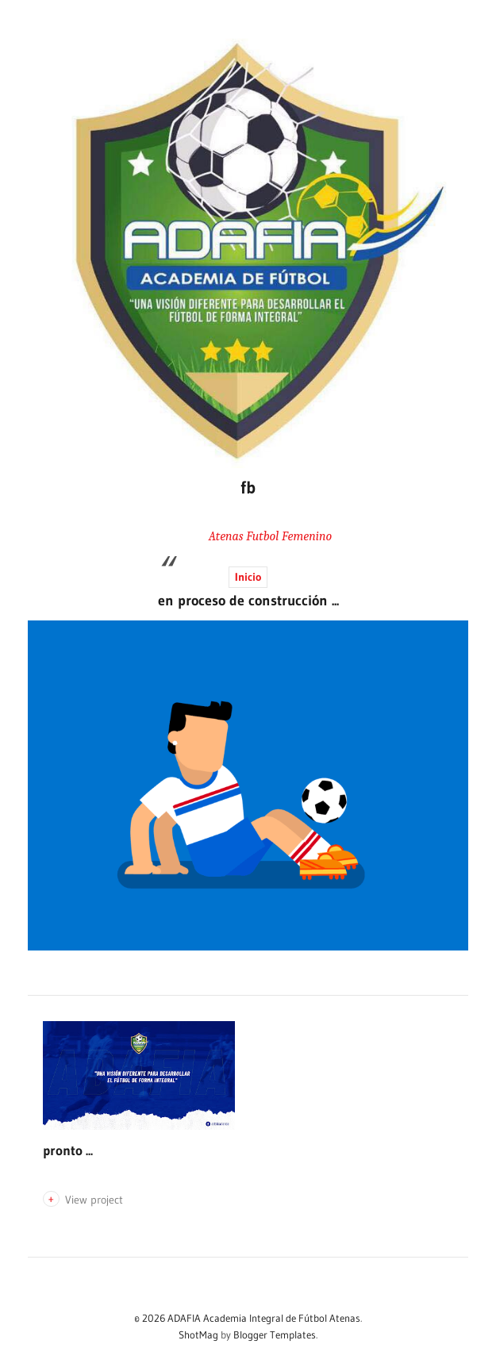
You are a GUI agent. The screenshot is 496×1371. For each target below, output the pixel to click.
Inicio (248, 577)
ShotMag (198, 1334)
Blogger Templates (274, 1334)
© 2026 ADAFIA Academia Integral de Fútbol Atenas (247, 1317)
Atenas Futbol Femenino (270, 536)
